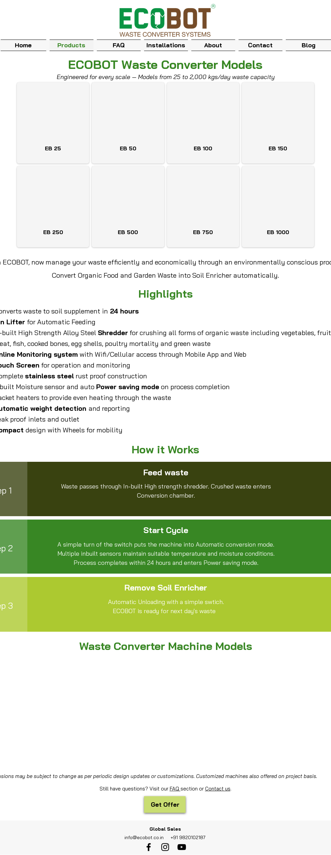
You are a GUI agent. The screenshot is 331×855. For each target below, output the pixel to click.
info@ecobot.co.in (144, 837)
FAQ (175, 788)
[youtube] (181, 847)
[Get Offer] (165, 804)
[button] (213, 45)
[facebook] (148, 847)
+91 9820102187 (187, 837)
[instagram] (165, 847)
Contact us (217, 788)
